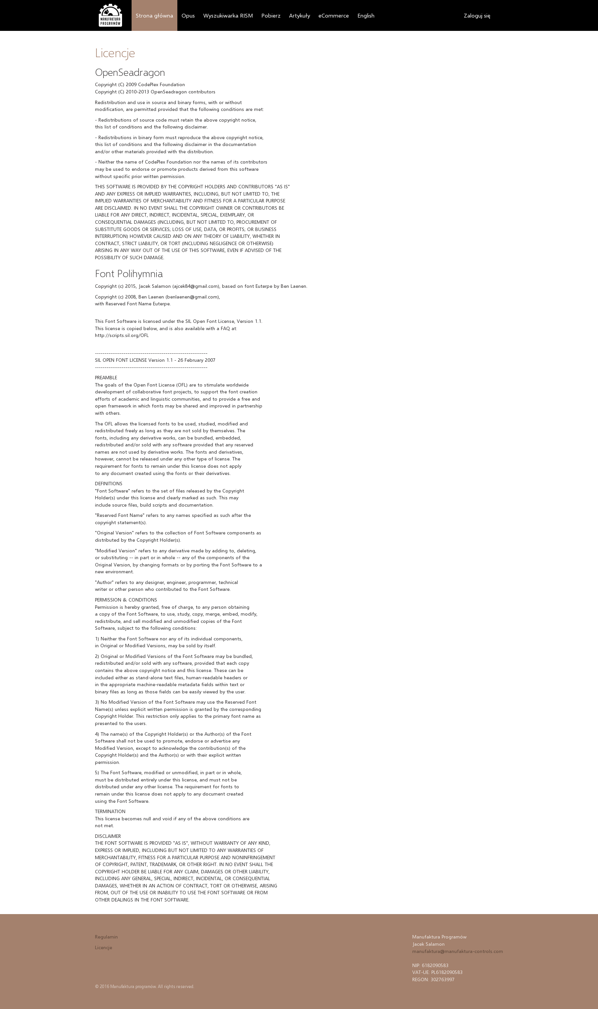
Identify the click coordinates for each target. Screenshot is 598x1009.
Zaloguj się (477, 15)
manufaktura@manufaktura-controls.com (457, 951)
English (366, 15)
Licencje (103, 947)
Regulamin (106, 937)
